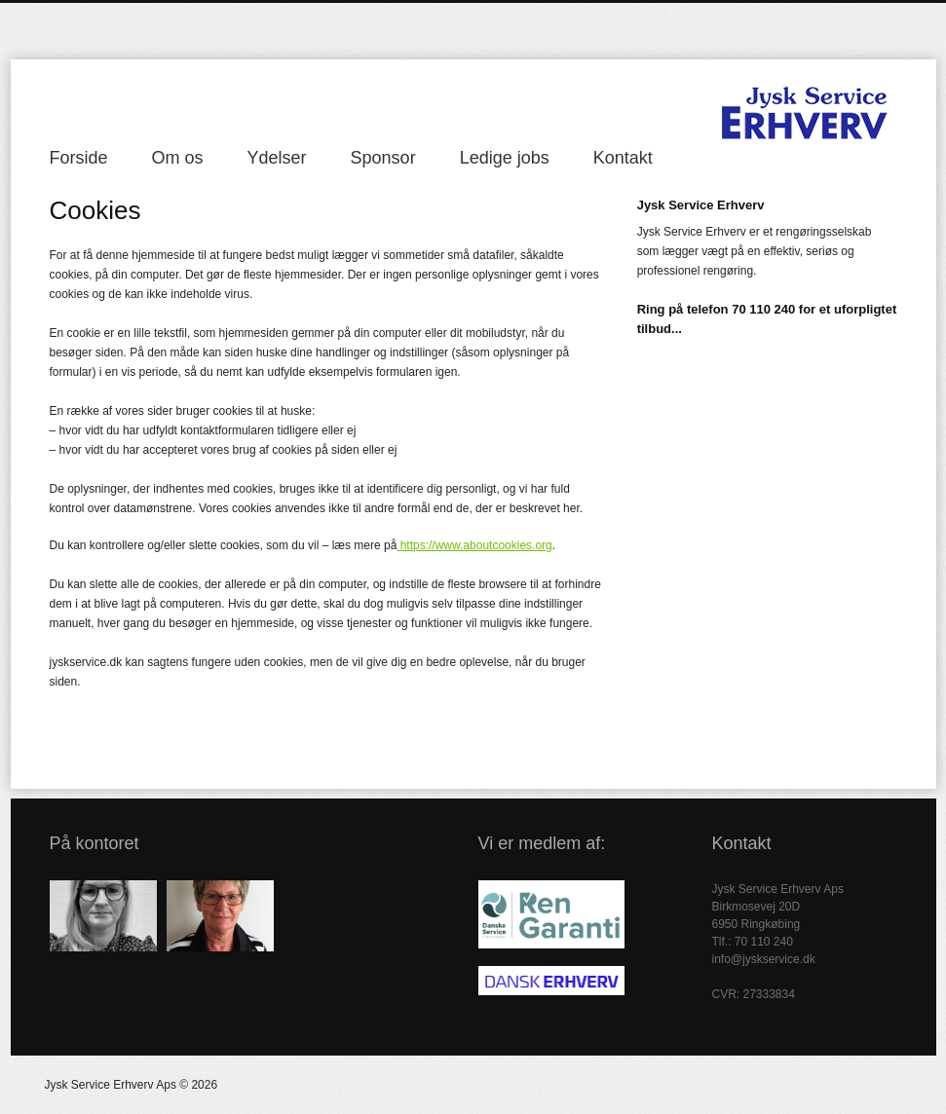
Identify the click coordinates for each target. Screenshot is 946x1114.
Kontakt (623, 157)
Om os (178, 157)
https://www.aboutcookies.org (474, 545)
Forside (79, 157)
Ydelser (277, 157)
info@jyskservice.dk (763, 959)
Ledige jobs (504, 157)
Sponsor (383, 157)
